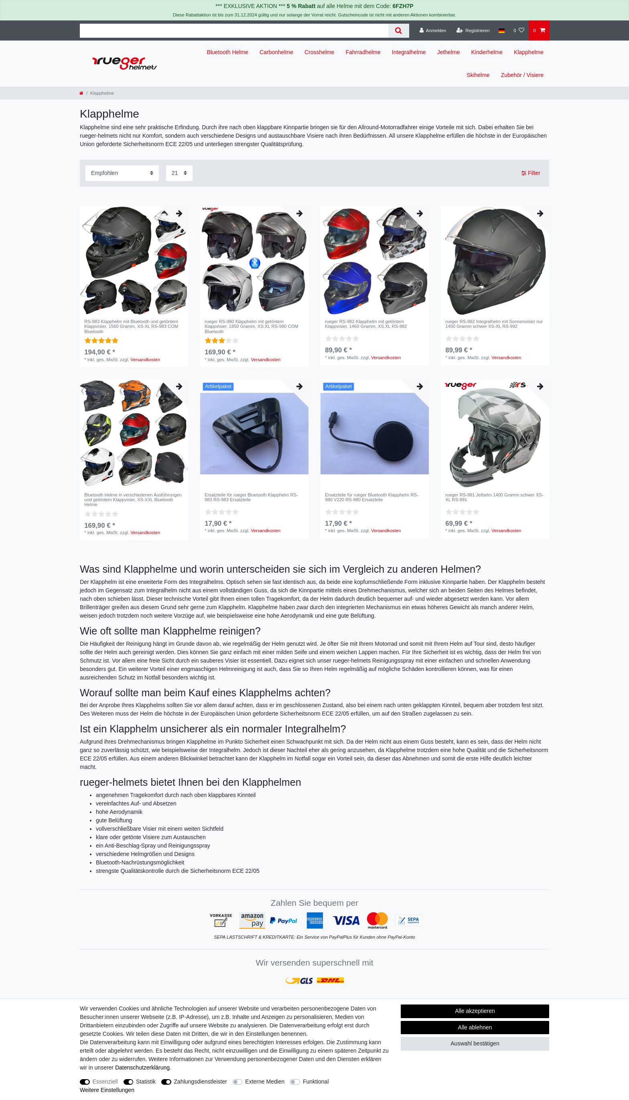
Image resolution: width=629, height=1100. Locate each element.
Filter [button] (530, 173)
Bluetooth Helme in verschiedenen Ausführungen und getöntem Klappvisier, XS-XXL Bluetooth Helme (133, 499)
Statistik (146, 1081)
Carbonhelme (276, 52)
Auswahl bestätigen (474, 1043)
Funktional (316, 1081)
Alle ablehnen (475, 1027)
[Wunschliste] (519, 30)
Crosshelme (319, 52)
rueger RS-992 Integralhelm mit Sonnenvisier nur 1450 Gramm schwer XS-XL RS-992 (494, 324)
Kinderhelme (487, 52)
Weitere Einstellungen (107, 1090)
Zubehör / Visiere (522, 75)
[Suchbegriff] (234, 31)
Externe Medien (264, 1081)
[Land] (501, 30)
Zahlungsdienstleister (200, 1081)
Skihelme (478, 75)
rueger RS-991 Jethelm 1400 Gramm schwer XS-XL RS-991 (494, 497)
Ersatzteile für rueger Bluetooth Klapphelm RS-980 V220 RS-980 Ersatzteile (371, 497)
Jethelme (448, 52)
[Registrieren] (473, 30)
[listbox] (134, 260)
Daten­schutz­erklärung (142, 1067)
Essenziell (105, 1081)
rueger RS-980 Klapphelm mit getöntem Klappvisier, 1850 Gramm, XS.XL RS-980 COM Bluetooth (251, 326)
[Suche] (398, 31)
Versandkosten (145, 359)
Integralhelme (409, 52)
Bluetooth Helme (227, 52)
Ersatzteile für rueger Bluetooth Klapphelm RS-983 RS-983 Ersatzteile (251, 497)
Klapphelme (529, 52)
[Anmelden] (433, 30)
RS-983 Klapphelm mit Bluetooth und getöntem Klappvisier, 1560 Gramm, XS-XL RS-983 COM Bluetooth (131, 326)
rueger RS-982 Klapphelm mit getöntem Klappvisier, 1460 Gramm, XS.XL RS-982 (366, 324)
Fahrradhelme (363, 52)
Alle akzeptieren (475, 1011)
